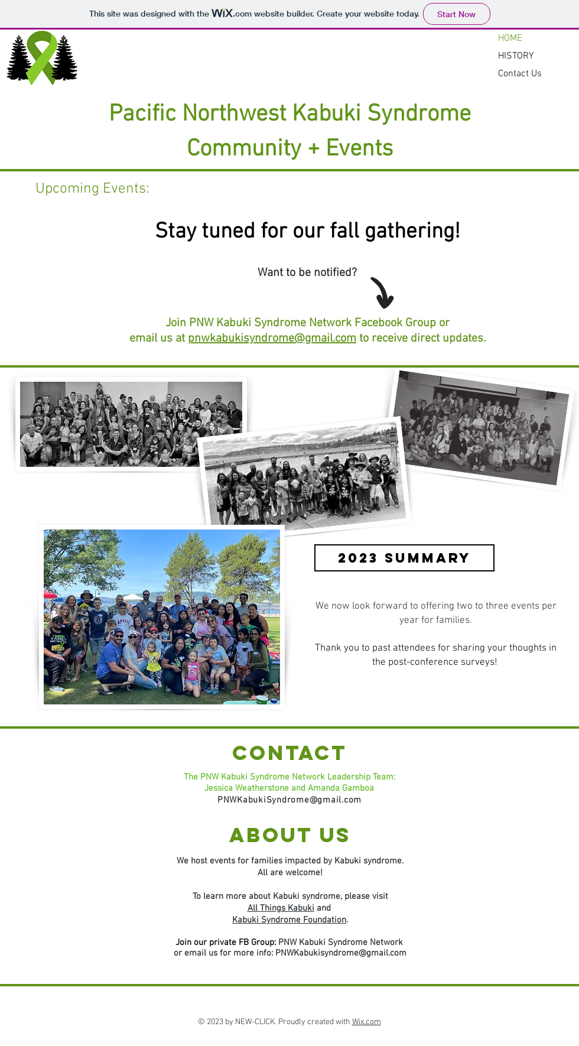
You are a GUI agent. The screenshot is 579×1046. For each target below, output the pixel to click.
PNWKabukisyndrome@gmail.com (340, 953)
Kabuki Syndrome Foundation (289, 920)
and (323, 908)
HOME (510, 38)
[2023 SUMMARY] (404, 557)
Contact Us (520, 74)
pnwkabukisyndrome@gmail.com (272, 339)
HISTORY (516, 56)
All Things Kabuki (281, 908)
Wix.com (366, 1022)
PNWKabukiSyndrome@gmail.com (289, 800)
